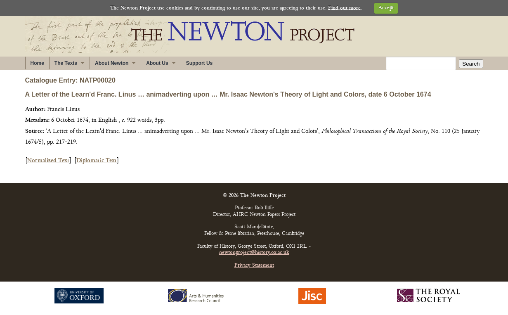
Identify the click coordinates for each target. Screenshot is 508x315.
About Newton (111, 63)
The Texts (65, 63)
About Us (157, 63)
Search (471, 64)
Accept (386, 8)
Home (37, 63)
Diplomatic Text (96, 161)
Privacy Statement (254, 265)
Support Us (199, 63)
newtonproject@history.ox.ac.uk (254, 253)
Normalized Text (48, 161)
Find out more (344, 8)
